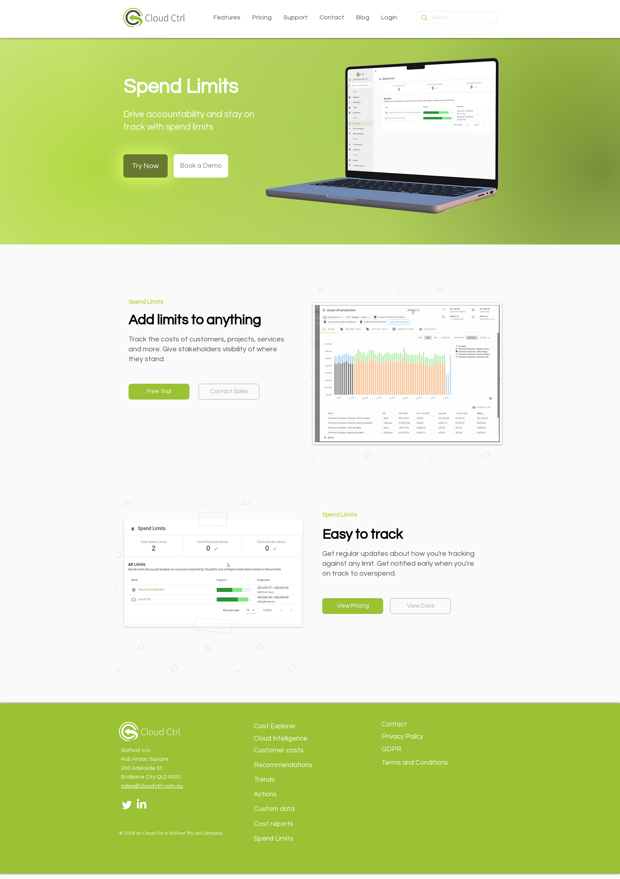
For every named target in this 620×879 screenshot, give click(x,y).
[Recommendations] (291, 765)
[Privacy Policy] (419, 736)
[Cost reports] (291, 824)
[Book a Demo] (201, 166)
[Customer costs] (291, 750)
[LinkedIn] (141, 805)
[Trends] (291, 779)
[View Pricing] (352, 606)
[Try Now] (145, 166)
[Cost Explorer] (291, 726)
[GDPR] (419, 749)
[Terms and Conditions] (419, 762)
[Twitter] (127, 805)
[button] (227, 17)
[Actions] (291, 794)
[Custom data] (291, 809)
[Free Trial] (159, 392)
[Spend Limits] (291, 838)
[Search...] (456, 18)
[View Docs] (420, 606)
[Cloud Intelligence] (291, 738)
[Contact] (419, 724)
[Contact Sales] (228, 392)
